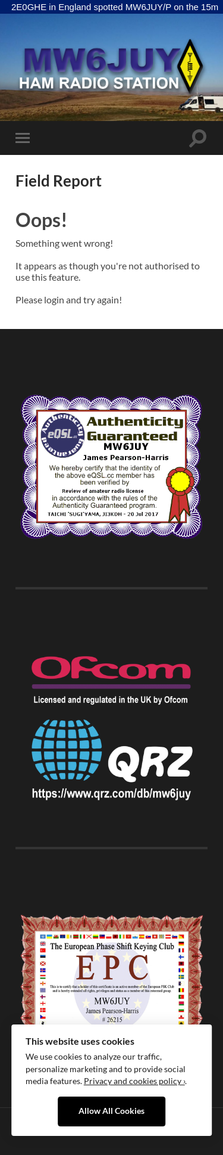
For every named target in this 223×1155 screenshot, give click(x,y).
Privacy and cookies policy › (134, 1081)
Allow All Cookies (111, 1111)
